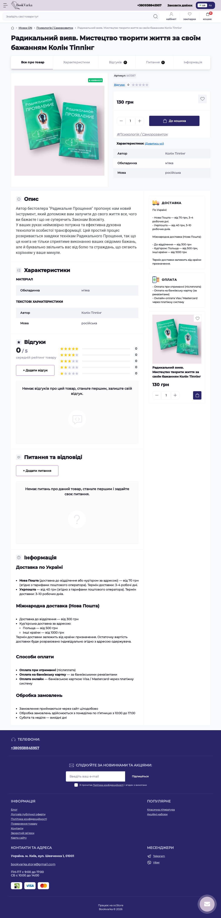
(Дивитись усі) (154, 143)
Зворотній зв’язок (22, 833)
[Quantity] (130, 121)
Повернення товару (24, 823)
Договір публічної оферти (28, 814)
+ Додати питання (37, 471)
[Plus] (139, 121)
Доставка (171, 203)
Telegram (159, 856)
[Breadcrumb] (12, 28)
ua (202, 5)
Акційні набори (157, 814)
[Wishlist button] (202, 99)
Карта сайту (19, 837)
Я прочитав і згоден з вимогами (113, 785)
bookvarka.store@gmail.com (33, 864)
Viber (156, 862)
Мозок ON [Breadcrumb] (25, 27)
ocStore (118, 905)
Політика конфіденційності (108, 785)
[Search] (155, 16)
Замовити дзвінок (180, 5)
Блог (14, 809)
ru (210, 5)
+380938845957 (25, 748)
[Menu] (5, 5)
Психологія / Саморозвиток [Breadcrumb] (54, 27)
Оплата (169, 280)
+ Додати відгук (35, 370)
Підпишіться (140, 776)
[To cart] (197, 395)
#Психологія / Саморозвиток (142, 134)
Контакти (17, 828)
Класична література (161, 809)
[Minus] (121, 121)
